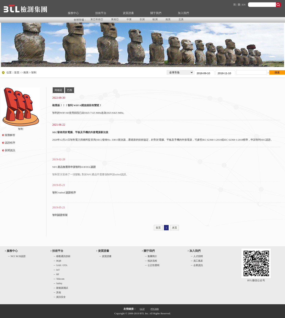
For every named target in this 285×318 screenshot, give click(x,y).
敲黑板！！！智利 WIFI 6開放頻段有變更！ (77, 106)
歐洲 (155, 19)
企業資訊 (198, 265)
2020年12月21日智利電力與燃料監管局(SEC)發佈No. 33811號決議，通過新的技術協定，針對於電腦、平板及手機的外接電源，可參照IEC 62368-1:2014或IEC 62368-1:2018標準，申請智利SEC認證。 (162, 140)
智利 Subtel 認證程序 (64, 197)
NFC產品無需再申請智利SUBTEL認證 (74, 172)
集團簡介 (152, 256)
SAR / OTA (61, 265)
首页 (158, 227)
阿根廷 (58, 90)
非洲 (142, 19)
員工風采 (198, 260)
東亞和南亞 (96, 19)
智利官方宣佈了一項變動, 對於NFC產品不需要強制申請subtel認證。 (90, 180)
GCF (142, 308)
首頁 (16, 72)
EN (243, 4)
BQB (58, 260)
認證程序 (10, 142)
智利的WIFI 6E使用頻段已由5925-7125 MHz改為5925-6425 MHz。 (89, 113)
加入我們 (183, 13)
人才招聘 (198, 256)
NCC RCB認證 (18, 256)
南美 (168, 19)
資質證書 (128, 13)
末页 (174, 227)
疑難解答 (10, 135)
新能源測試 (62, 288)
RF (57, 274)
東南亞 (115, 19)
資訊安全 (61, 297)
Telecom (60, 278)
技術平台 (100, 13)
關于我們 (155, 13)
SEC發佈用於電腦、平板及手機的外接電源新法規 (80, 133)
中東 (129, 19)
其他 (58, 292)
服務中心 (73, 13)
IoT (58, 269)
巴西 (69, 90)
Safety (59, 283)
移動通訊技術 (63, 256)
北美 (181, 19)
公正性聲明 (153, 265)
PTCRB (155, 308)
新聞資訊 (10, 150)
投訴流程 (152, 260)
